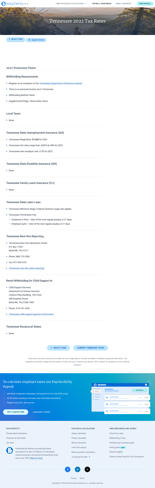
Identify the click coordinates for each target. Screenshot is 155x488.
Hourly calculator (79, 437)
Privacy (73, 478)
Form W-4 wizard (79, 447)
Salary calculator (79, 433)
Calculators (66, 3)
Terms (82, 478)
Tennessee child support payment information (31, 313)
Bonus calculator (79, 442)
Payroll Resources (97, 4)
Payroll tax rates (116, 433)
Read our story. (36, 457)
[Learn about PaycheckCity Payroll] (121, 396)
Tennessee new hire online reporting (26, 267)
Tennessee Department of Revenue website (60, 82)
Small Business (118, 4)
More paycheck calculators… (84, 451)
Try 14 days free (15, 411)
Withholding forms (117, 437)
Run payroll (140, 4)
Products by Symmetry (16, 437)
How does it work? (41, 411)
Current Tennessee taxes (90, 347)
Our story (10, 442)
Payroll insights (116, 451)
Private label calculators (16, 433)
